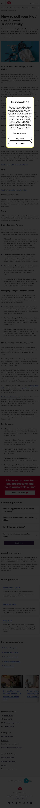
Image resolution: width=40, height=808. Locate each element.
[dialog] (20, 122)
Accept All (20, 143)
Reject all (20, 139)
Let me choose (19, 133)
